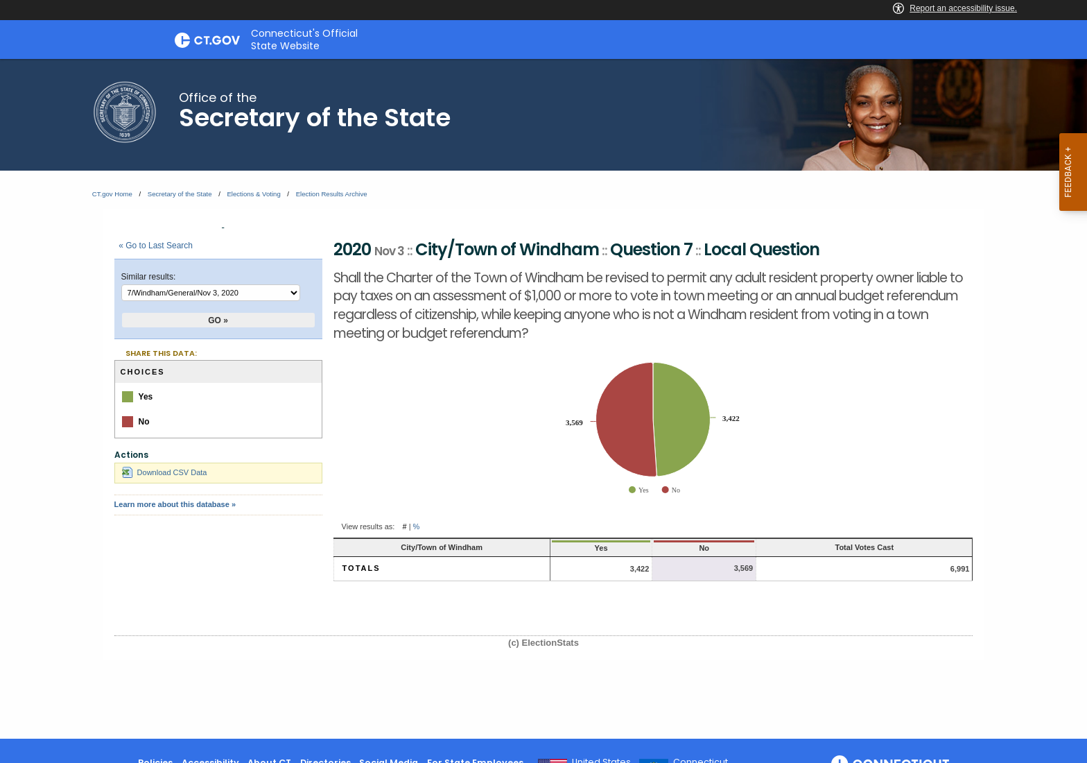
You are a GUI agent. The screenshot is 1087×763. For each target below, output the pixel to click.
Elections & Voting (253, 194)
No (704, 548)
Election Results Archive (331, 194)
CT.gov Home (112, 194)
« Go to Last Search (156, 245)
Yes (601, 548)
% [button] (416, 526)
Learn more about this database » (175, 504)
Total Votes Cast (864, 547)
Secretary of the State (180, 194)
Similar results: (148, 277)
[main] (543, 399)
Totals (361, 568)
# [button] (404, 526)
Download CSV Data (164, 472)
